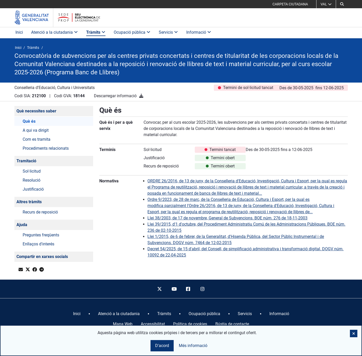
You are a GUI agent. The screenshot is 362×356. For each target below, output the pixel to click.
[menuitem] (77, 314)
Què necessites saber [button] (36, 111)
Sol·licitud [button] (32, 171)
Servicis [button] (168, 32)
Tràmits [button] (95, 32)
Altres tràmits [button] (29, 201)
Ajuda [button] (21, 224)
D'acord (162, 345)
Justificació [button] (33, 189)
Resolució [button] (31, 180)
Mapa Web (123, 324)
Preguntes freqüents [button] (41, 235)
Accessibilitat (153, 324)
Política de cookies (190, 324)
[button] (342, 4)
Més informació (193, 345)
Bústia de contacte (232, 324)
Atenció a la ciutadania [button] (54, 32)
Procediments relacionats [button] (46, 148)
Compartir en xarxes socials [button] (42, 256)
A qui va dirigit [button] (36, 130)
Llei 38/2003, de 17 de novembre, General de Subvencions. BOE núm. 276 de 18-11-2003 (227, 218)
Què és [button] (29, 121)
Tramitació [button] (26, 160)
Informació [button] (198, 32)
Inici (19, 32)
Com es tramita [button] (36, 139)
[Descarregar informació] (141, 95)
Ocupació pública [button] (132, 32)
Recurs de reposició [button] (40, 212)
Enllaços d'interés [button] (38, 244)
